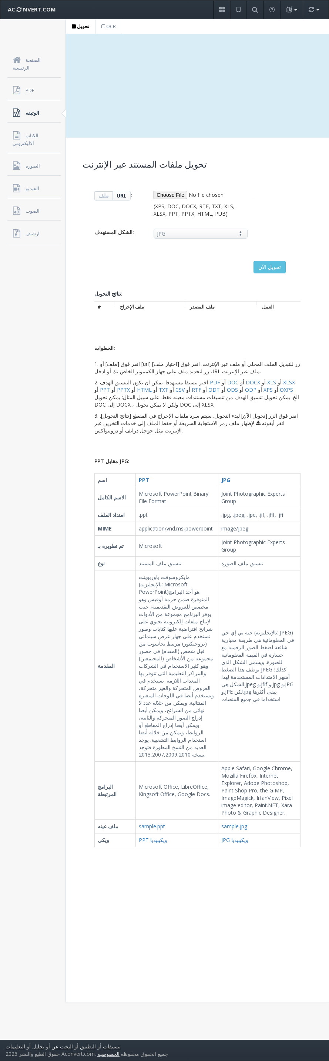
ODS (232, 389)
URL (122, 195)
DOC (233, 382)
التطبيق (88, 1046)
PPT (105, 389)
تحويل (80, 26)
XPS (268, 389)
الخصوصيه (108, 1053)
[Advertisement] (197, 86)
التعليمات (15, 1046)
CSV (180, 389)
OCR (108, 26)
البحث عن (62, 1046)
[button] (222, 10)
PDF (215, 382)
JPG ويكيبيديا (234, 839)
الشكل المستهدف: (114, 232)
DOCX (253, 382)
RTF (196, 389)
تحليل (38, 1046)
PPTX (123, 389)
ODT (214, 389)
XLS (271, 382)
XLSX (289, 382)
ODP (250, 389)
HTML (144, 389)
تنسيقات (112, 1046)
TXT (163, 389)
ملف (103, 195)
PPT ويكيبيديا (153, 839)
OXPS (286, 389)
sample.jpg (234, 826)
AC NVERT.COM (32, 9)
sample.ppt (152, 826)
